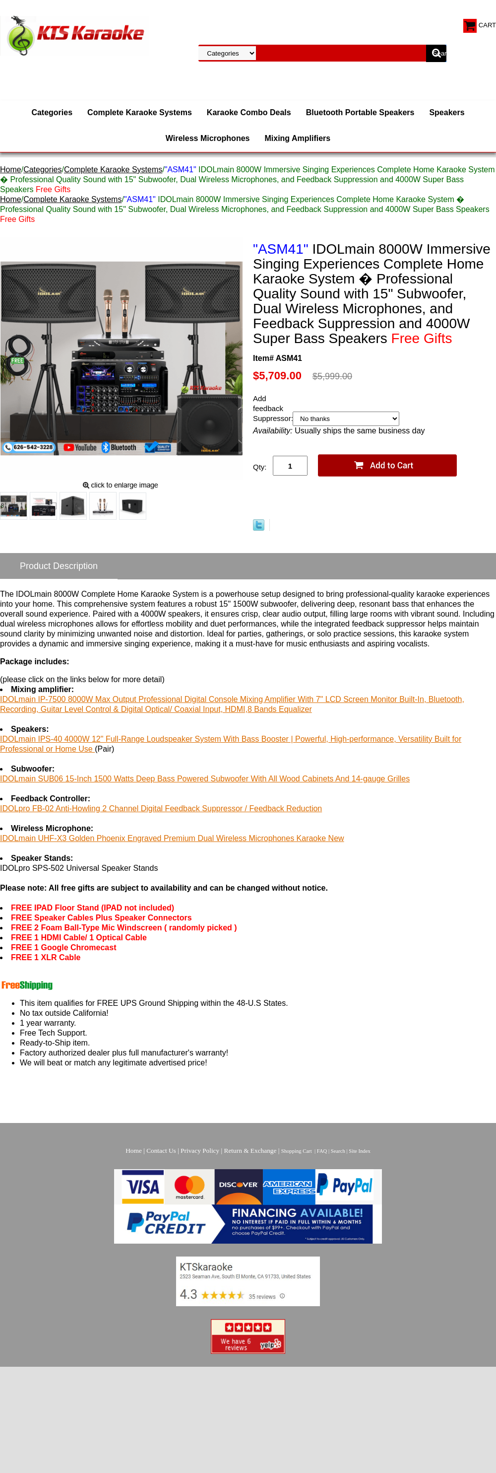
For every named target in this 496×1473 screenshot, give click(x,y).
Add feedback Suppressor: (273, 408)
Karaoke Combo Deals (249, 112)
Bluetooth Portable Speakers (360, 112)
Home (10, 169)
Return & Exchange (250, 1150)
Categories (51, 112)
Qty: (260, 467)
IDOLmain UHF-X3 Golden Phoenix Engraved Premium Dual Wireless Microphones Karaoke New (172, 838)
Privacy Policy (200, 1150)
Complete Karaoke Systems (139, 112)
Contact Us (161, 1150)
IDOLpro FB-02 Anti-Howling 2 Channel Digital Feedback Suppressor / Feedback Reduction (161, 808)
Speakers (446, 112)
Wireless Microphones (208, 138)
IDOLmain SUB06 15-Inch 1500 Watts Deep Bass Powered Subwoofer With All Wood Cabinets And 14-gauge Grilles (205, 778)
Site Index (360, 1151)
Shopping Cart (296, 1151)
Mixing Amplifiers (297, 138)
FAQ (322, 1151)
